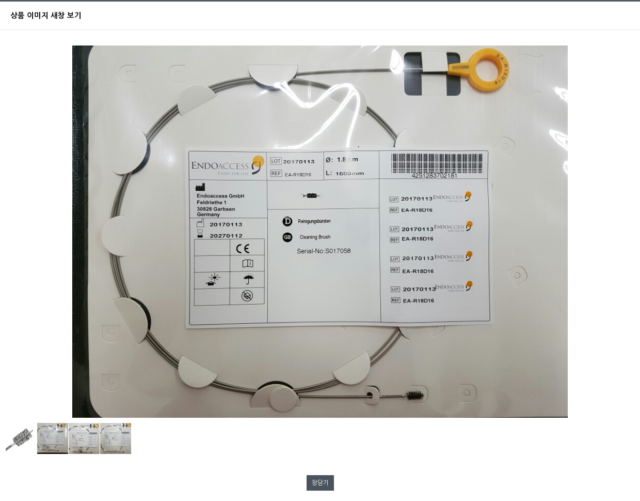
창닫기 (320, 483)
